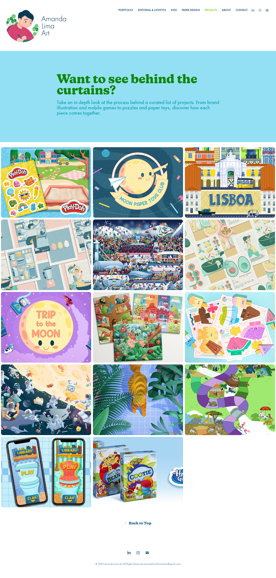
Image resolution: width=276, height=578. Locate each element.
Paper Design (191, 10)
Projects (211, 10)
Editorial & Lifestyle (152, 10)
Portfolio (125, 10)
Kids (174, 10)
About (226, 10)
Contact (242, 10)
